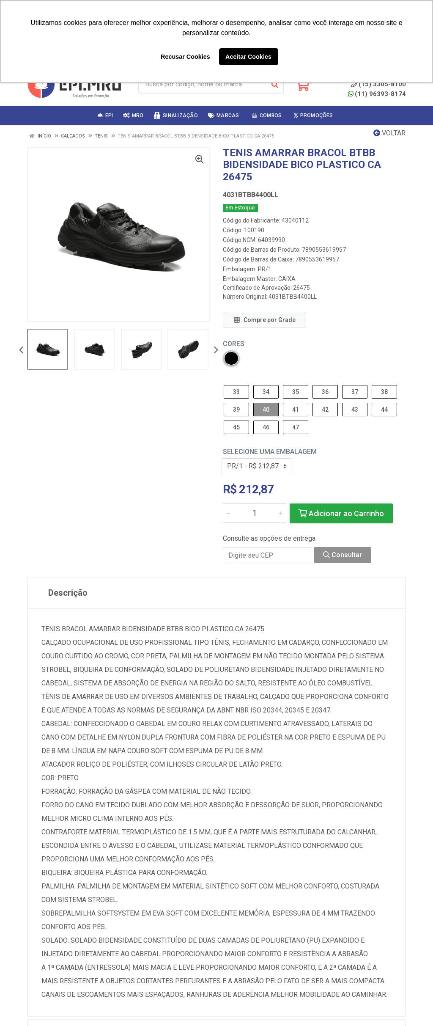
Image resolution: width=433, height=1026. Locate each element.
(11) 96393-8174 (377, 94)
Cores (233, 344)
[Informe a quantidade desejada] (254, 513)
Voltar (389, 133)
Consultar (342, 555)
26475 (301, 287)
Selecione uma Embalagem (270, 452)
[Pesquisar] (275, 85)
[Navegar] (21, 350)
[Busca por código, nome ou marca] (202, 85)
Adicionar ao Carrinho (341, 513)
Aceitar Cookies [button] (248, 56)
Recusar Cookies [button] (185, 56)
